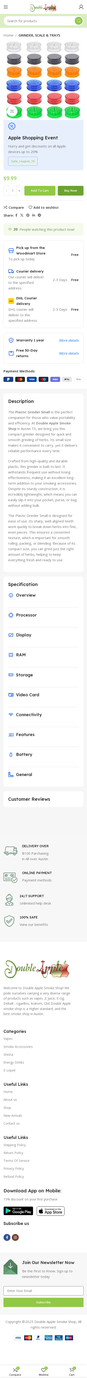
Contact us (11, 1123)
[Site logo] (43, 6)
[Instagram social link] (15, 1237)
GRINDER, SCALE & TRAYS (39, 35)
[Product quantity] (12, 191)
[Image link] (37, 966)
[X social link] (22, 215)
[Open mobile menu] (5, 7)
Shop (7, 1107)
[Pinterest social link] (28, 215)
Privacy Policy (13, 1168)
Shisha (8, 1054)
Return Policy (13, 1153)
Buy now (70, 190)
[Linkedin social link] (33, 215)
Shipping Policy (14, 1145)
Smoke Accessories (18, 1046)
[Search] (43, 21)
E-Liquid (9, 1070)
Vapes (8, 1038)
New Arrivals (12, 1115)
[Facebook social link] (16, 215)
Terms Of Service (16, 1160)
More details (69, 340)
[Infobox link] (43, 853)
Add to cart (40, 190)
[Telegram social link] (39, 215)
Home (8, 35)
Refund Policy (13, 1176)
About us (10, 1099)
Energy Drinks (13, 1062)
